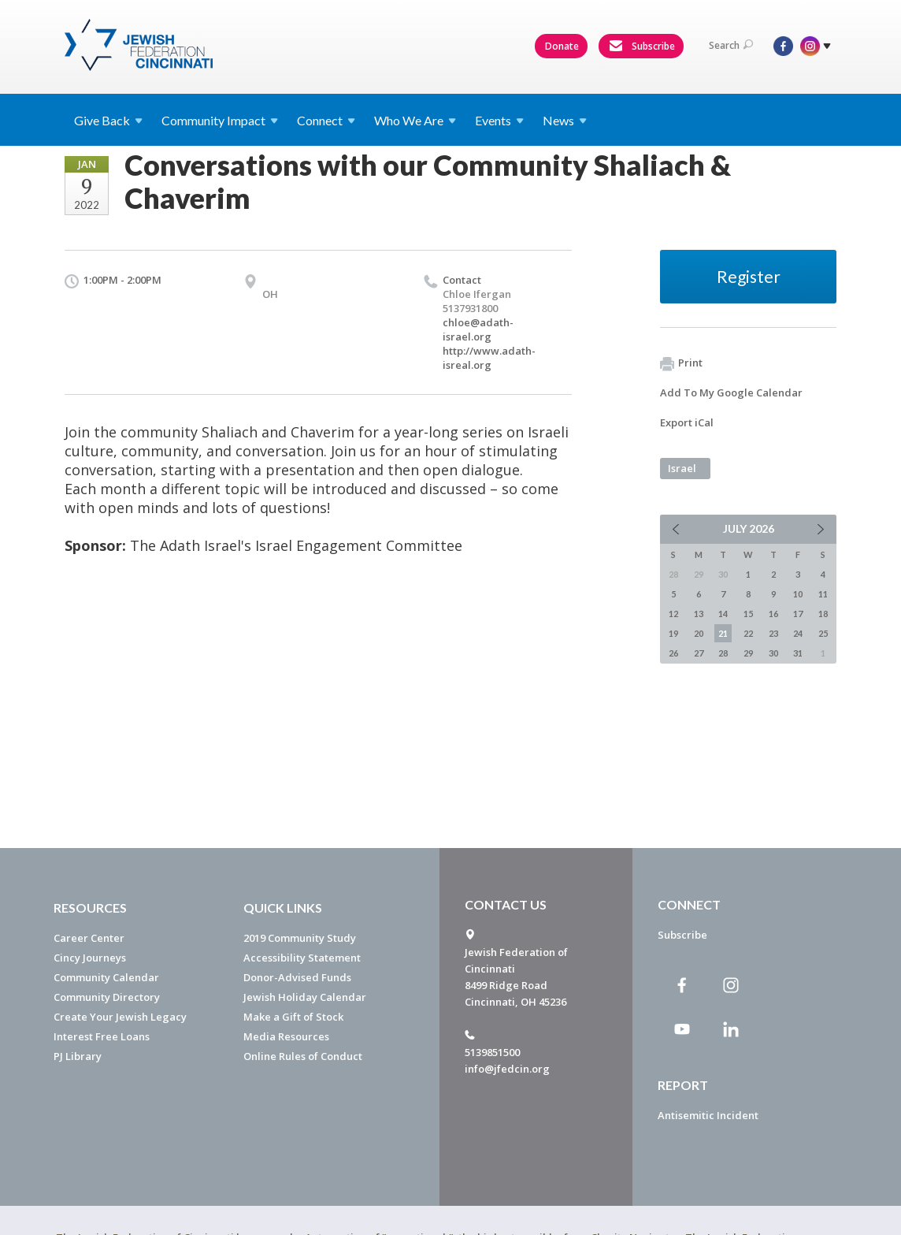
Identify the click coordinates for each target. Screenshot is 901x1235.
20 (698, 633)
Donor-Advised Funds (297, 977)
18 (823, 613)
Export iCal (687, 422)
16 (773, 613)
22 (748, 633)
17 (798, 613)
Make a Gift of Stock (293, 1017)
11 (823, 594)
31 (798, 653)
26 (673, 653)
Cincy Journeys (90, 957)
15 (748, 613)
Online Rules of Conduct (302, 1056)
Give (108, 120)
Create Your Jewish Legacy (120, 1017)
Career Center (89, 938)
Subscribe (642, 46)
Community (219, 120)
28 (723, 653)
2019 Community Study (299, 938)
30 (773, 653)
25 (823, 633)
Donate (562, 46)
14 (723, 613)
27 (698, 653)
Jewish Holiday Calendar (304, 997)
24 (798, 633)
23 (773, 633)
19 (673, 633)
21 (723, 633)
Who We (415, 120)
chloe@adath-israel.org (478, 329)
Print (681, 363)
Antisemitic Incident (708, 1115)
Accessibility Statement (302, 957)
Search (731, 45)
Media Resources (286, 1036)
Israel (682, 468)
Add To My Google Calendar (731, 392)
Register (748, 276)
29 (748, 653)
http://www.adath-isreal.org (489, 358)
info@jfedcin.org (507, 1069)
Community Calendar (106, 977)
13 (698, 613)
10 (798, 594)
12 (673, 613)
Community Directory (107, 997)
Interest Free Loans (102, 1036)
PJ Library (78, 1056)
